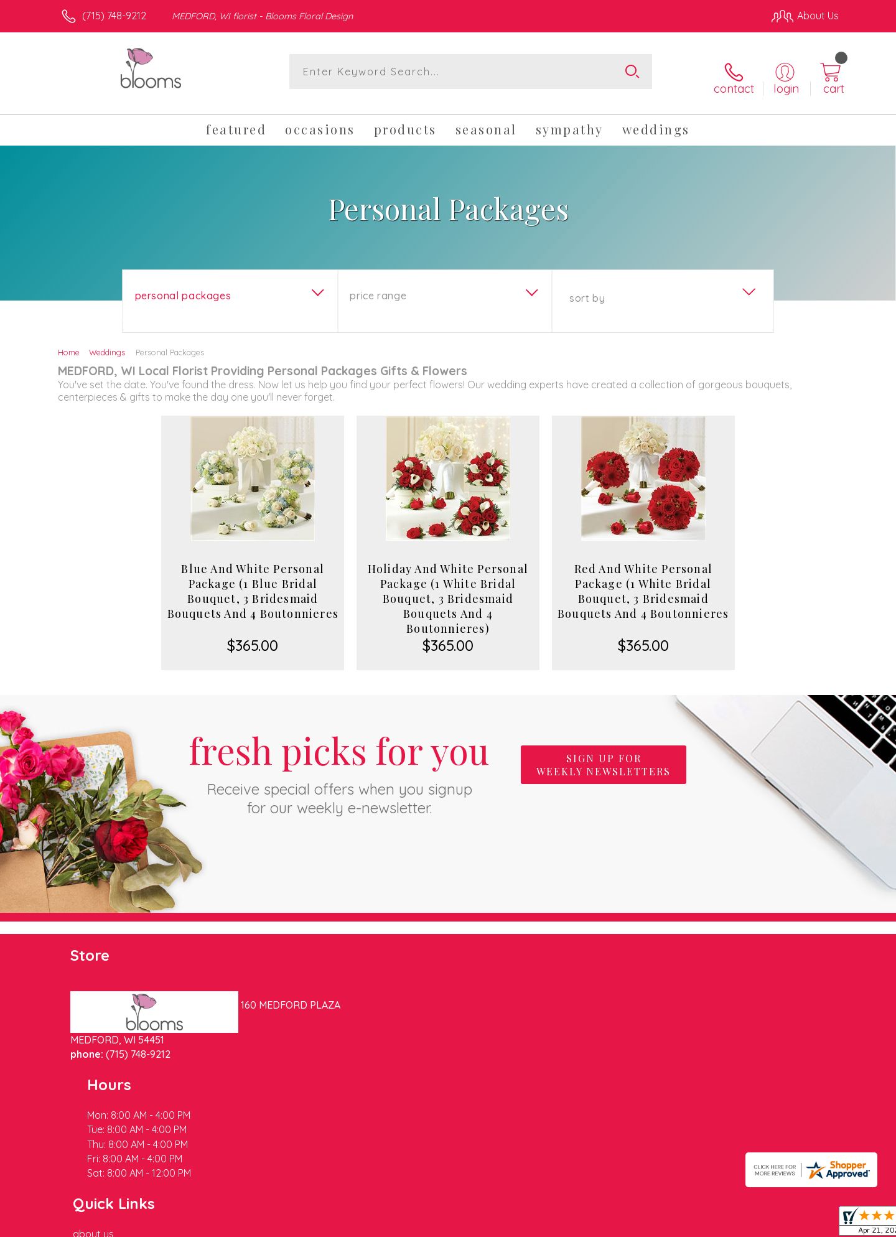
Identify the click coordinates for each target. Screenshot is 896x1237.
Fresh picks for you (339, 761)
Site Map (805, 1224)
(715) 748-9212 (114, 15)
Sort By (587, 288)
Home (69, 342)
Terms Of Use (566, 1224)
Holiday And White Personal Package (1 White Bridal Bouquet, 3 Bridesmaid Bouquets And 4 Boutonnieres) (448, 588)
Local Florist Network (728, 1224)
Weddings (107, 342)
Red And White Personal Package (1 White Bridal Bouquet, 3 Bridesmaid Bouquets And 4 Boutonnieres (643, 581)
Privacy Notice (640, 1224)
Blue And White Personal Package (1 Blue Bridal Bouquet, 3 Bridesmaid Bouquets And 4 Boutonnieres (252, 581)
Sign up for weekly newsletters (603, 755)
